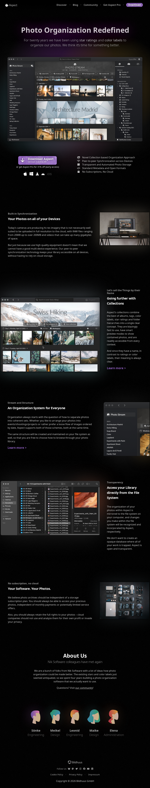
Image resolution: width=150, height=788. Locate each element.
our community (84, 688)
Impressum (94, 774)
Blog (75, 5)
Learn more (115, 368)
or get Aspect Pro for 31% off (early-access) (37, 166)
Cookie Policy (56, 774)
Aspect (13, 5)
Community (91, 5)
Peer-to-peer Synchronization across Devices (104, 161)
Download (134, 4)
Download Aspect (41, 160)
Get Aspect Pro (112, 5)
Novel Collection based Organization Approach (105, 157)
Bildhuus (77, 762)
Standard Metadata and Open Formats (100, 168)
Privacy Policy (75, 774)
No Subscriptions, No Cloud (94, 171)
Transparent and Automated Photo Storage (103, 164)
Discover (62, 5)
